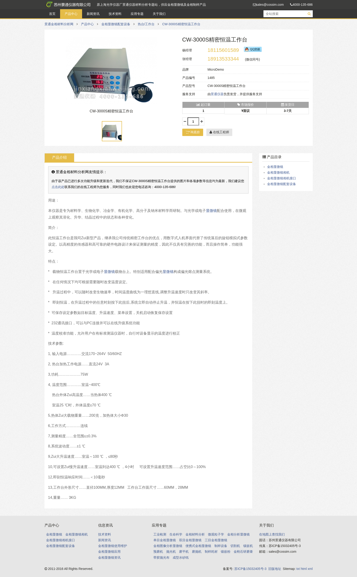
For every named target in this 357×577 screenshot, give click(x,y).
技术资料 (115, 14)
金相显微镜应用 (109, 551)
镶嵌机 (248, 546)
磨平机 (184, 551)
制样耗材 (211, 551)
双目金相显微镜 (190, 540)
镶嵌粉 (225, 551)
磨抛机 (197, 551)
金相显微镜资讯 (109, 557)
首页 (52, 14)
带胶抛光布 (161, 557)
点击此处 (58, 187)
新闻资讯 (93, 14)
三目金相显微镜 (216, 540)
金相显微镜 (275, 167)
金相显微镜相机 (278, 172)
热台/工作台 (146, 24)
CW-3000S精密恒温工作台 (181, 24)
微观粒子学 (216, 534)
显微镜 (211, 211)
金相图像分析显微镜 (167, 546)
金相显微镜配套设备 (115, 24)
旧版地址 (274, 569)
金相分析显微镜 (238, 534)
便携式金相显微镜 (198, 546)
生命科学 (175, 534)
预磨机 (158, 551)
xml (310, 569)
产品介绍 (59, 157)
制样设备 (220, 546)
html (304, 569)
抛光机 (171, 551)
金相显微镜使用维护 (112, 546)
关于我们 (159, 14)
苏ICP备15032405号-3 (250, 569)
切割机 (235, 546)
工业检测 (159, 534)
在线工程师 (219, 132)
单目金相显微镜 (164, 540)
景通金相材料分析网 (67, 4)
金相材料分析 (195, 534)
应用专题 (137, 14)
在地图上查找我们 (272, 534)
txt (298, 569)
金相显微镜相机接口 (281, 178)
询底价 (192, 132)
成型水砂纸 (181, 557)
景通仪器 (217, 94)
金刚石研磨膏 (243, 551)
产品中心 (71, 14)
